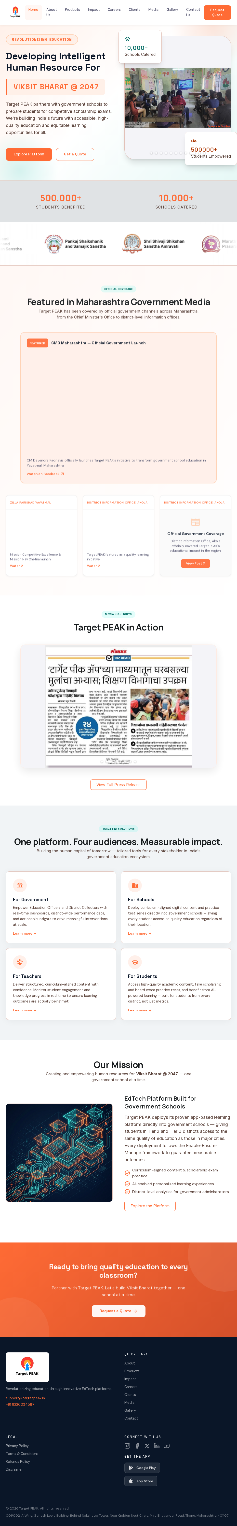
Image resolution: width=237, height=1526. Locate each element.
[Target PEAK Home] (15, 12)
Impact (94, 9)
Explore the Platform (150, 1205)
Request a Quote (119, 1318)
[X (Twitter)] (147, 1446)
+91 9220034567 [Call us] (20, 1404)
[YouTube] (167, 1446)
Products (72, 9)
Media (153, 9)
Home (33, 9)
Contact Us (193, 12)
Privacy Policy (17, 1446)
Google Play (142, 1467)
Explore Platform (29, 154)
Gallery (172, 9)
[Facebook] (137, 1446)
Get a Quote (75, 154)
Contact (131, 1418)
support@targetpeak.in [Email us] (25, 1398)
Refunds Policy (18, 1461)
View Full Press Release (118, 784)
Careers (114, 9)
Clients (134, 9)
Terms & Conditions (22, 1453)
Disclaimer (14, 1469)
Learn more (25, 933)
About (129, 1363)
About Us (51, 12)
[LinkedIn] (157, 1446)
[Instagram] (127, 1446)
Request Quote (217, 12)
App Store (141, 1481)
